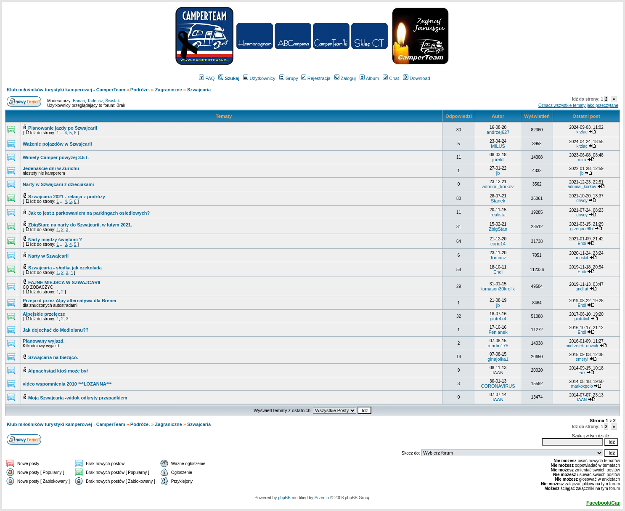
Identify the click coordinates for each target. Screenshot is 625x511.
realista (497, 214)
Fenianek (497, 332)
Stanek (498, 200)
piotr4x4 (498, 318)
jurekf (498, 159)
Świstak (112, 100)
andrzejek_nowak (582, 345)
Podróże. (140, 89)
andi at (582, 289)
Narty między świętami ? (55, 239)
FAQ (207, 78)
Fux (581, 372)
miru (582, 159)
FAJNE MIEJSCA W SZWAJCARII (64, 282)
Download (416, 78)
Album (369, 78)
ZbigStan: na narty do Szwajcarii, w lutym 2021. (80, 224)
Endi (582, 243)
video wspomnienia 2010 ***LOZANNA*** (67, 383)
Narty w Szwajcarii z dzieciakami (58, 184)
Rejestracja (316, 78)
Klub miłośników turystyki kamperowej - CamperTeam (66, 89)
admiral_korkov (498, 186)
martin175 (498, 345)
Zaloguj (345, 78)
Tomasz (498, 257)
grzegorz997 (582, 228)
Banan (79, 100)
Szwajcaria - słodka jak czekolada (65, 267)
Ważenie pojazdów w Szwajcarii (57, 143)
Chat (391, 78)
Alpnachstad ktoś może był (58, 370)
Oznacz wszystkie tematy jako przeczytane (578, 105)
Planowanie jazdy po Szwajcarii (62, 127)
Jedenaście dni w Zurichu (51, 168)
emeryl (582, 359)
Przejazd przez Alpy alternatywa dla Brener (70, 300)
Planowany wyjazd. (44, 340)
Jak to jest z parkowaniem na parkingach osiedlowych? (89, 213)
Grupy (288, 78)
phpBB (284, 497)
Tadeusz (95, 100)
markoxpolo (582, 386)
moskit (582, 258)
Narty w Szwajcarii (48, 255)
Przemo (322, 497)
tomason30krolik (498, 288)
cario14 (498, 243)
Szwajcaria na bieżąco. (53, 357)
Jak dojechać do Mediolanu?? (55, 330)
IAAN (498, 372)
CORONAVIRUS (498, 386)
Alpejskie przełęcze (44, 314)
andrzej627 (498, 132)
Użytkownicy (259, 78)
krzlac (582, 132)
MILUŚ (498, 146)
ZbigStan (498, 229)
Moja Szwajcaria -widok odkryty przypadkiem (77, 397)
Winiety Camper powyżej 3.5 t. (56, 157)
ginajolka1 (497, 359)
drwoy (582, 200)
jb (498, 173)
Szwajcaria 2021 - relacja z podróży (66, 196)
